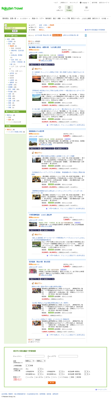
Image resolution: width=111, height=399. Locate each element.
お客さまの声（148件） (36, 136)
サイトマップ (74, 2)
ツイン (55, 377)
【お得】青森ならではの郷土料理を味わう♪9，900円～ (50, 303)
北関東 (10, 85)
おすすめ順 (38, 35)
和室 (72, 377)
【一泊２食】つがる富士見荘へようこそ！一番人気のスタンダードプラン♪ (57, 109)
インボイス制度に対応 (15, 132)
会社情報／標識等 (7, 394)
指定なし (42, 27)
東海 (9, 96)
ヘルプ (56, 2)
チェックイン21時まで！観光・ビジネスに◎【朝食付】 (51, 319)
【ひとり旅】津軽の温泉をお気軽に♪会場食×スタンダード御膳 (53, 156)
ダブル (48, 377)
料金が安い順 (47, 35)
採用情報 (42, 394)
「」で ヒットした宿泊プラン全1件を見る (66, 255)
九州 (9, 105)
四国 (9, 103)
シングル (30, 377)
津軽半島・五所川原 (17, 50)
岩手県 (12, 73)
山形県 (12, 80)
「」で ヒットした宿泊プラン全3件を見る (66, 125)
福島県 (12, 82)
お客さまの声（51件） (36, 267)
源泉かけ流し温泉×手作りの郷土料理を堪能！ (47, 286)
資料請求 (55, 394)
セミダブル (39, 377)
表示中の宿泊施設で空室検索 (96, 30)
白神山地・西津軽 (16, 55)
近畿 (9, 98)
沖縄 (9, 107)
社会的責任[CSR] (32, 394)
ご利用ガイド (64, 2)
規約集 (49, 394)
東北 (45, 25)
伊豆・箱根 (11, 89)
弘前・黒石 (14, 60)
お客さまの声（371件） (36, 220)
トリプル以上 (64, 377)
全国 (40, 25)
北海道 (10, 41)
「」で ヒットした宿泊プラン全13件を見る (66, 208)
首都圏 (10, 87)
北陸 (9, 94)
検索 (52, 382)
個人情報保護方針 (20, 394)
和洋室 (79, 377)
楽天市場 (94, 2)
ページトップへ (102, 389)
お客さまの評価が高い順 (70, 35)
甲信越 (10, 91)
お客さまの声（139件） (36, 52)
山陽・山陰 (11, 100)
